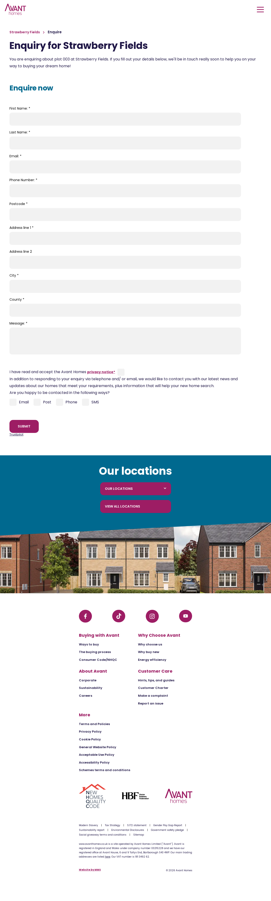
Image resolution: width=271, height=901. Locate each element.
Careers (85, 695)
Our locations (135, 488)
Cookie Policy (90, 739)
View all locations (122, 506)
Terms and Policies (94, 724)
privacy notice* (101, 372)
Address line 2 (20, 251)
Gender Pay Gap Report (167, 825)
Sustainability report (91, 830)
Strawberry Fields (25, 32)
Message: (18, 323)
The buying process (95, 652)
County (16, 299)
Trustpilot (16, 434)
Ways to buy (89, 644)
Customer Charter (153, 688)
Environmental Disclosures (127, 830)
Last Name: (19, 132)
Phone (66, 402)
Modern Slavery (88, 825)
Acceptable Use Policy (96, 754)
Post (42, 402)
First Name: (19, 108)
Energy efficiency (152, 660)
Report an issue (150, 703)
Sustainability (90, 688)
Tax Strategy (112, 825)
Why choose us (150, 644)
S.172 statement (136, 825)
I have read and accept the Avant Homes (62, 372)
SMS (90, 402)
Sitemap (138, 835)
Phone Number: (23, 180)
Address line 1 (21, 228)
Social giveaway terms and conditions (102, 835)
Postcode (18, 204)
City (14, 275)
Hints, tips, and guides (156, 680)
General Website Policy (97, 747)
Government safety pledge (167, 830)
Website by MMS (90, 869)
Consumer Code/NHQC (98, 660)
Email (19, 402)
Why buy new (148, 652)
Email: (15, 156)
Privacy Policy (90, 731)
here (107, 856)
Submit (24, 426)
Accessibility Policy (94, 762)
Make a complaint (153, 695)
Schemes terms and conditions (104, 770)
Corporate (87, 680)
